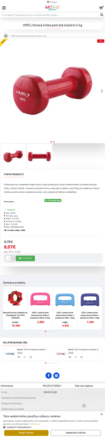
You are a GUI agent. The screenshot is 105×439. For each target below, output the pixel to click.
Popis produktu (14, 174)
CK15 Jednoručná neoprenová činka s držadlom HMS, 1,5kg (89, 315)
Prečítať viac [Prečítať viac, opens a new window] (34, 424)
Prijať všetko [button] (26, 433)
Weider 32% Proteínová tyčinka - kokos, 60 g (33, 349)
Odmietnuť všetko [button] (76, 433)
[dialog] (52, 425)
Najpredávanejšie (15, 342)
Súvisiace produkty (14, 282)
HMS (16, 216)
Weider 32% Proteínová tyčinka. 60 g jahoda (84, 349)
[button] (102, 91)
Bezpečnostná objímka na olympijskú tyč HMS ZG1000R (15, 315)
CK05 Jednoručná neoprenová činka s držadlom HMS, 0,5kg (40, 315)
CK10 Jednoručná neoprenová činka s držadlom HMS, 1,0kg (65, 315)
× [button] (101, 414)
